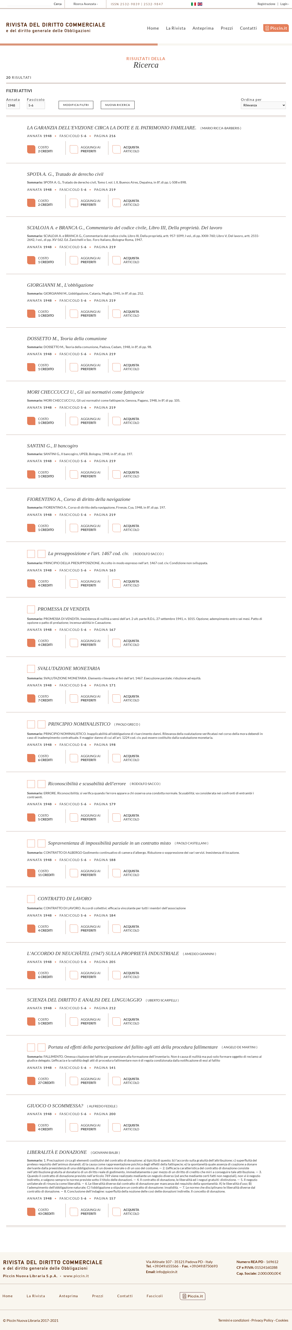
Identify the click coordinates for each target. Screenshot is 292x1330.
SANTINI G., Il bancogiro (52, 445)
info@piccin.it (166, 1271)
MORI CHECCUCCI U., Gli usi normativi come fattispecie (85, 392)
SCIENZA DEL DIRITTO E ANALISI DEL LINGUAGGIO (84, 1000)
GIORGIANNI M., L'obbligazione (60, 285)
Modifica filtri (76, 105)
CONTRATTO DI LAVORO (64, 898)
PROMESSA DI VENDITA (64, 609)
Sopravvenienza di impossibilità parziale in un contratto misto (109, 843)
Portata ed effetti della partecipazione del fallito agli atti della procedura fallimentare (133, 1047)
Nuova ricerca (117, 105)
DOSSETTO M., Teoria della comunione (67, 338)
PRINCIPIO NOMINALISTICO (79, 724)
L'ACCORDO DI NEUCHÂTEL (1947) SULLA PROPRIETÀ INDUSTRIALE (103, 953)
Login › (284, 4)
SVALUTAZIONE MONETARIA (69, 668)
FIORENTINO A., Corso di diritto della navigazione (78, 499)
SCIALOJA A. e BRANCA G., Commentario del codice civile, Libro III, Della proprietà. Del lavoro (124, 227)
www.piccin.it (76, 1276)
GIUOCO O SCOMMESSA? (55, 1105)
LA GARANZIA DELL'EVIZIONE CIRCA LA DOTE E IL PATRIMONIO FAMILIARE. (111, 127)
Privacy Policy (262, 1320)
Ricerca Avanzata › (85, 4)
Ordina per (251, 99)
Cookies (282, 1320)
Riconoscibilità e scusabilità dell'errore (87, 783)
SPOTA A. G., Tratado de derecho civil (65, 174)
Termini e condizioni (233, 1320)
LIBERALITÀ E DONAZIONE (57, 1152)
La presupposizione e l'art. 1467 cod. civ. (88, 553)
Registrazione (266, 4)
